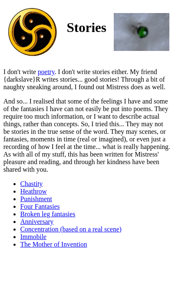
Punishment (36, 198)
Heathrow (33, 191)
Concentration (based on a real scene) (70, 229)
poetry (46, 71)
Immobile (33, 236)
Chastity (31, 183)
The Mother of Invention (53, 244)
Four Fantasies (40, 206)
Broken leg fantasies (47, 214)
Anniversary (37, 221)
